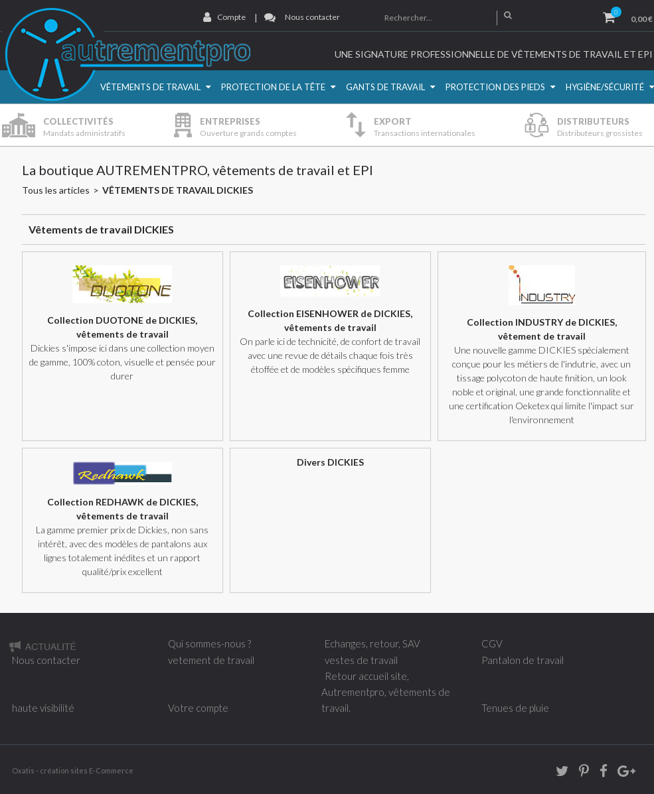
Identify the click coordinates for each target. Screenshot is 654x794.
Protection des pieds (495, 87)
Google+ (625, 773)
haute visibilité (43, 708)
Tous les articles (56, 190)
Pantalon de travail (522, 660)
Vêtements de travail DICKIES (177, 190)
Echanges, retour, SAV (372, 643)
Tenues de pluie (515, 708)
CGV (492, 643)
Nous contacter (312, 17)
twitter (557, 773)
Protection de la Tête (273, 87)
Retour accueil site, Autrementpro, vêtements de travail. (385, 692)
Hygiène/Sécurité (605, 87)
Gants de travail (385, 87)
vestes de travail (361, 660)
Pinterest (579, 773)
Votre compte (198, 708)
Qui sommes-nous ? (209, 643)
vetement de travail (211, 660)
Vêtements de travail (150, 87)
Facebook (599, 773)
